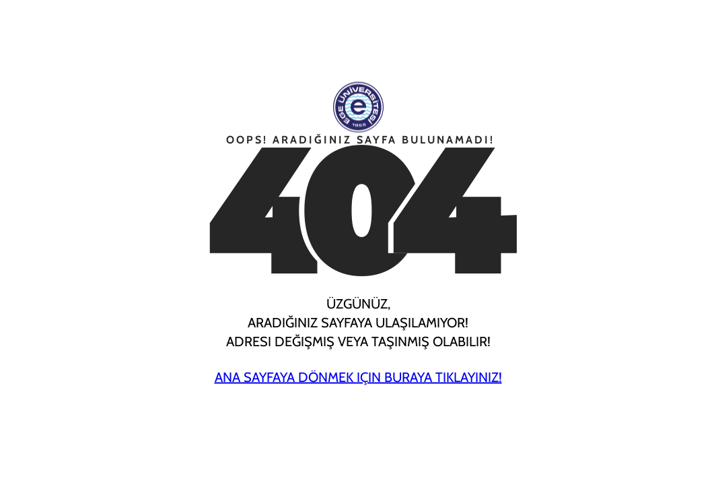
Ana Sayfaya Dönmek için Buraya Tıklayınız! (358, 377)
